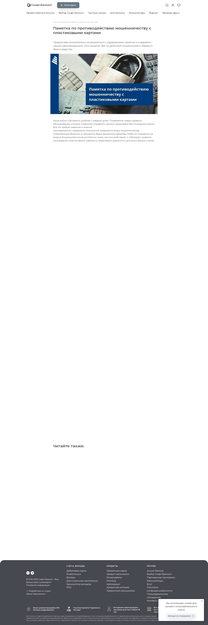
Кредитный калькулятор (121, 590)
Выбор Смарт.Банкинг (71, 13)
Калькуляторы (137, 13)
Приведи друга (170, 13)
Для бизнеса (117, 13)
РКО (68, 587)
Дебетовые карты (76, 570)
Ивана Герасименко (35, 593)
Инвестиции (73, 574)
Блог (149, 584)
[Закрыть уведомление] (202, 601)
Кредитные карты (117, 570)
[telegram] (32, 572)
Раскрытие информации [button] (38, 585)
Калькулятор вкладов (78, 584)
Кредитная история (118, 587)
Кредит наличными (118, 574)
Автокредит (113, 584)
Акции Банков (155, 570)
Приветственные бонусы (40, 13)
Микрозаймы (114, 577)
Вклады (70, 577)
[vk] (28, 572)
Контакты (152, 600)
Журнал (153, 13)
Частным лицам (97, 13)
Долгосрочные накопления (82, 580)
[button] (167, 5)
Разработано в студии (40, 590)
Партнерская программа (161, 577)
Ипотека (111, 580)
